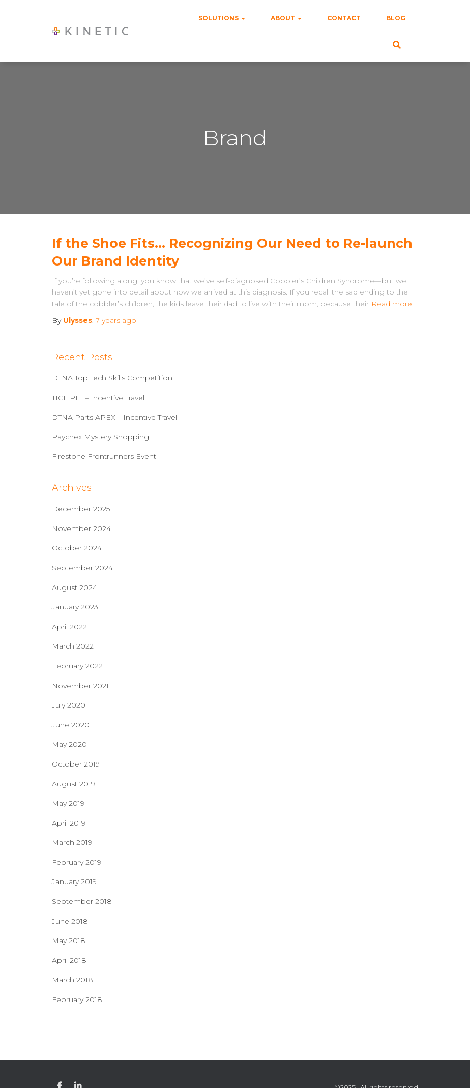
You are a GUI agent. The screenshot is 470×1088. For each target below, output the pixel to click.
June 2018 (70, 921)
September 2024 (82, 567)
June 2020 (71, 724)
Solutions (221, 18)
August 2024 (74, 587)
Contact (344, 18)
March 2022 (73, 646)
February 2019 (76, 862)
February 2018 (77, 999)
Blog (395, 18)
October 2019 (76, 764)
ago (116, 320)
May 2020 (69, 744)
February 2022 (77, 665)
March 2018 (72, 979)
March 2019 (72, 842)
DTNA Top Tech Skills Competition (112, 378)
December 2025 (81, 508)
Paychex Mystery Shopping (100, 437)
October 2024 (77, 547)
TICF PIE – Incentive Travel (98, 397)
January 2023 (75, 606)
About (286, 18)
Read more (391, 303)
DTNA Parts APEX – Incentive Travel (114, 417)
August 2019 (73, 783)
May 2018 (68, 940)
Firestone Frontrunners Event (104, 456)
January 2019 (74, 881)
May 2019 (68, 803)
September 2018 (82, 901)
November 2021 (80, 685)
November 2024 (81, 528)
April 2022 (69, 626)
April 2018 (69, 960)
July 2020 (68, 705)
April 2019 (68, 823)
